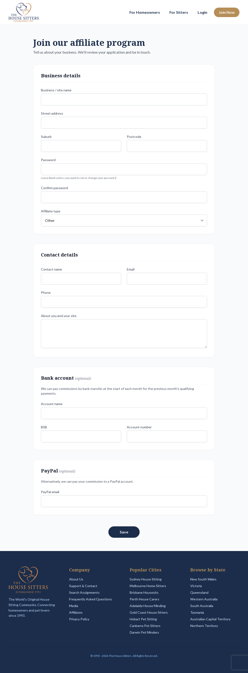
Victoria (196, 586)
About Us (76, 579)
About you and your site (58, 316)
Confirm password (54, 188)
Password (48, 160)
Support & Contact (83, 586)
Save (124, 532)
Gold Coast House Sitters (149, 612)
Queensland (199, 592)
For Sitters (178, 12)
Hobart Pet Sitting (143, 619)
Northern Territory (204, 626)
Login (202, 12)
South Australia (201, 606)
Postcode (134, 137)
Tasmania (197, 612)
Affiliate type (50, 211)
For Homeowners (144, 12)
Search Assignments (84, 592)
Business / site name (56, 90)
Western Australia (203, 599)
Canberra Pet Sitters (145, 626)
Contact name (51, 269)
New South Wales (203, 579)
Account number (139, 427)
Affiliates (76, 612)
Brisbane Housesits (144, 592)
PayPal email (50, 492)
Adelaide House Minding (148, 606)
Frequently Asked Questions (90, 599)
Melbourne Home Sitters (148, 586)
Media (73, 606)
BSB (44, 427)
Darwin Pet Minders (144, 632)
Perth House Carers (144, 599)
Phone (46, 292)
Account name (51, 404)
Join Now (227, 12)
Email (130, 269)
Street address (52, 113)
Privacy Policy (79, 619)
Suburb (46, 137)
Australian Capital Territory (210, 619)
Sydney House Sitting (146, 579)
